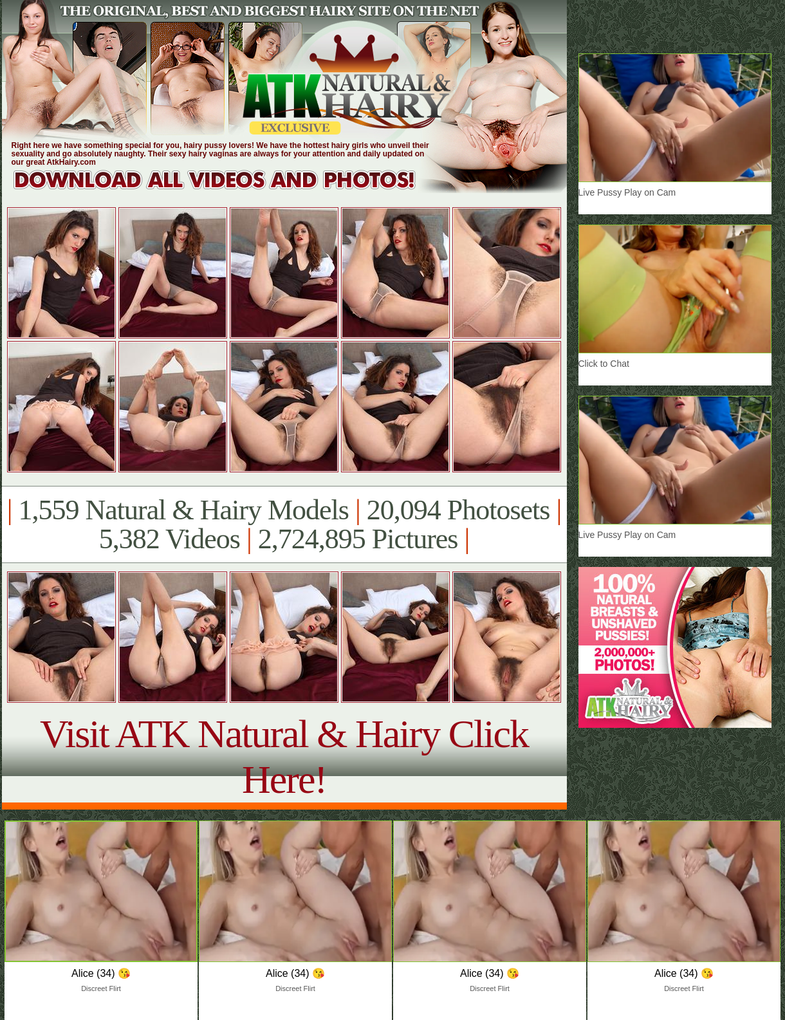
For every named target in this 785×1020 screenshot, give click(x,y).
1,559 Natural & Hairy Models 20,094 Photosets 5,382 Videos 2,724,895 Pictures (284, 524)
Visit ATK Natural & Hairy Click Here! (284, 756)
